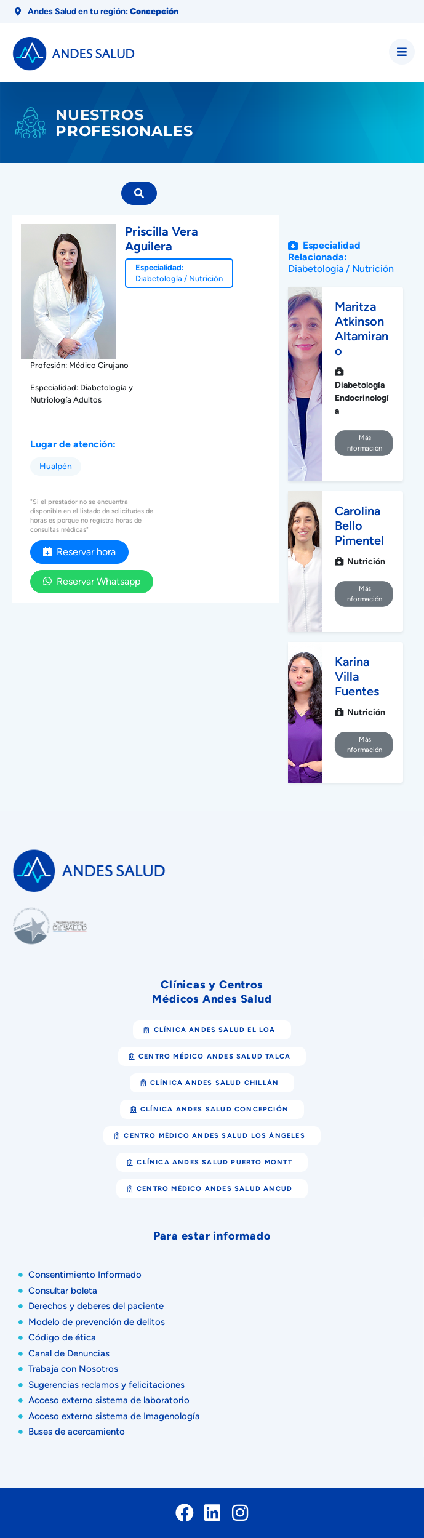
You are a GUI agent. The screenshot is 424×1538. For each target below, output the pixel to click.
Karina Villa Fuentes (357, 676)
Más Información (364, 443)
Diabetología (158, 278)
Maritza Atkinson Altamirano (361, 328)
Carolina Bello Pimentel (359, 525)
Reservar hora (79, 552)
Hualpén (55, 466)
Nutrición (206, 278)
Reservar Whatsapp (91, 581)
